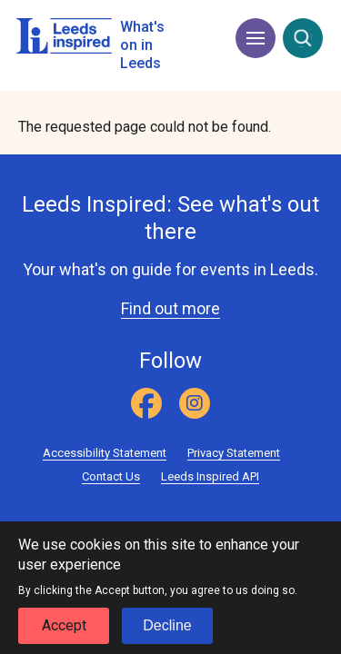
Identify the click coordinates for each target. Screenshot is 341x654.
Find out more (170, 308)
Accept (64, 631)
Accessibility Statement (104, 453)
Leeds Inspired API (210, 476)
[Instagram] (194, 403)
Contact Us (111, 476)
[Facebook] (146, 403)
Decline (167, 631)
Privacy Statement (233, 453)
